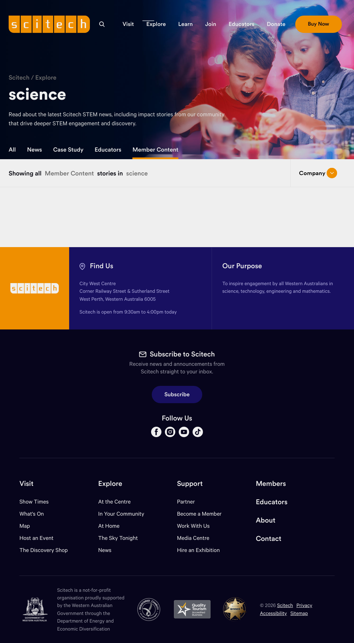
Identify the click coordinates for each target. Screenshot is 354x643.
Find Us (101, 266)
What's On (31, 513)
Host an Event (36, 538)
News (34, 149)
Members (271, 483)
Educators (108, 149)
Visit (26, 483)
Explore (45, 77)
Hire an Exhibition (198, 550)
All (12, 149)
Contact (268, 538)
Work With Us (193, 525)
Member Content (155, 149)
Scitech (19, 77)
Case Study (68, 149)
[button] (128, 24)
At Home (109, 525)
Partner (186, 501)
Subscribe (177, 394)
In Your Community (121, 513)
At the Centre (114, 501)
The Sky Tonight (118, 538)
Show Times (33, 501)
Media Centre (193, 538)
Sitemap (299, 613)
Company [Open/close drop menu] (318, 173)
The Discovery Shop (43, 550)
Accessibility (273, 613)
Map (28, 526)
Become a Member (199, 513)
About (266, 520)
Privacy (304, 605)
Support (190, 483)
